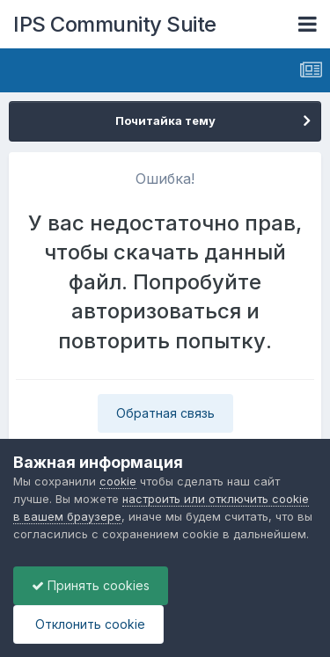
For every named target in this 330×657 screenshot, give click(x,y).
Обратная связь (165, 412)
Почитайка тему (165, 120)
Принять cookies (91, 585)
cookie (117, 481)
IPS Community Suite (114, 24)
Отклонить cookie (88, 624)
